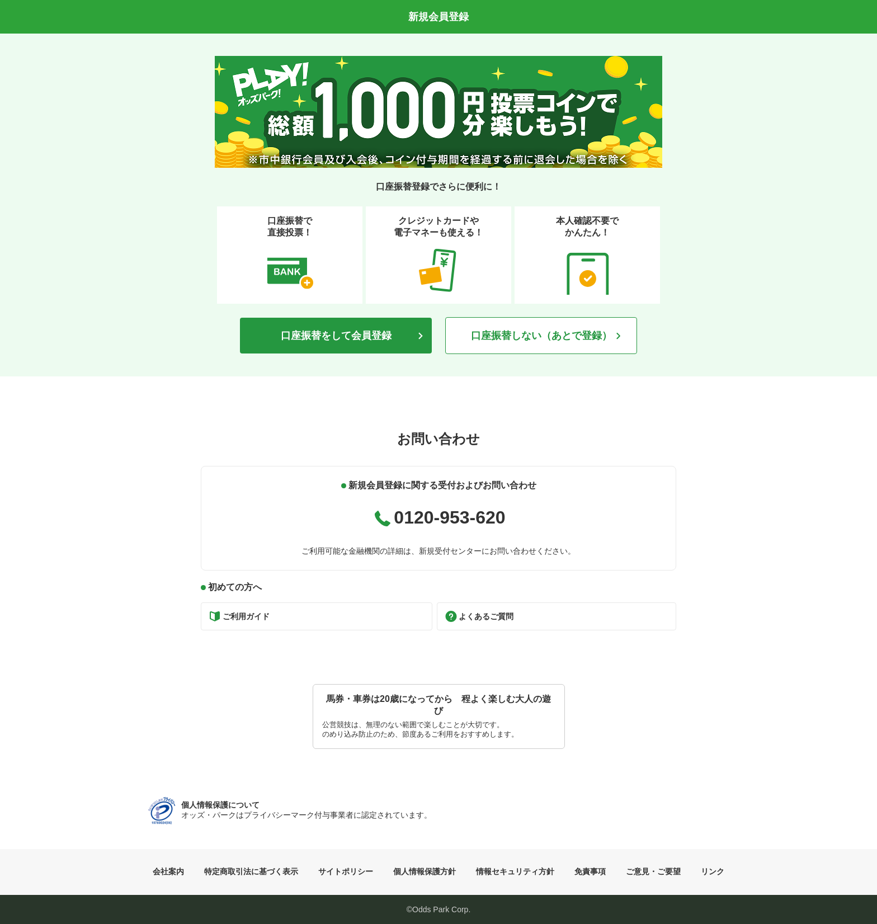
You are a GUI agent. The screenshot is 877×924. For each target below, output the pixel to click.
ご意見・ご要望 (653, 871)
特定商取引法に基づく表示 (251, 871)
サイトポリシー (345, 871)
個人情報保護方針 (424, 871)
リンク (712, 871)
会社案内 (168, 871)
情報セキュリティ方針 (515, 871)
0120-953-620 (449, 517)
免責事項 (590, 871)
